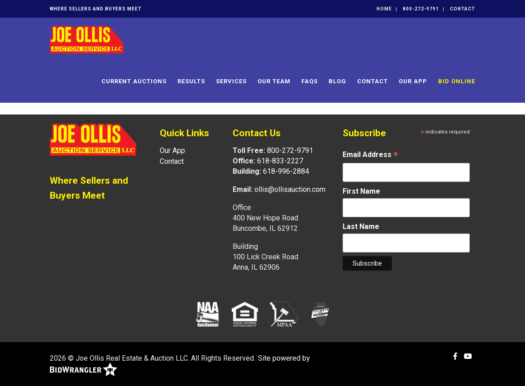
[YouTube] (468, 356)
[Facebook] (455, 356)
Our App (413, 81)
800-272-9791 (421, 8)
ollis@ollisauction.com (289, 189)
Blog (337, 81)
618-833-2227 (280, 161)
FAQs (309, 81)
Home (384, 8)
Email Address (370, 155)
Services (231, 81)
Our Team (274, 81)
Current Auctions (134, 81)
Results (191, 81)
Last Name (361, 226)
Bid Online (456, 81)
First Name (361, 191)
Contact (462, 8)
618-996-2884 (286, 171)
